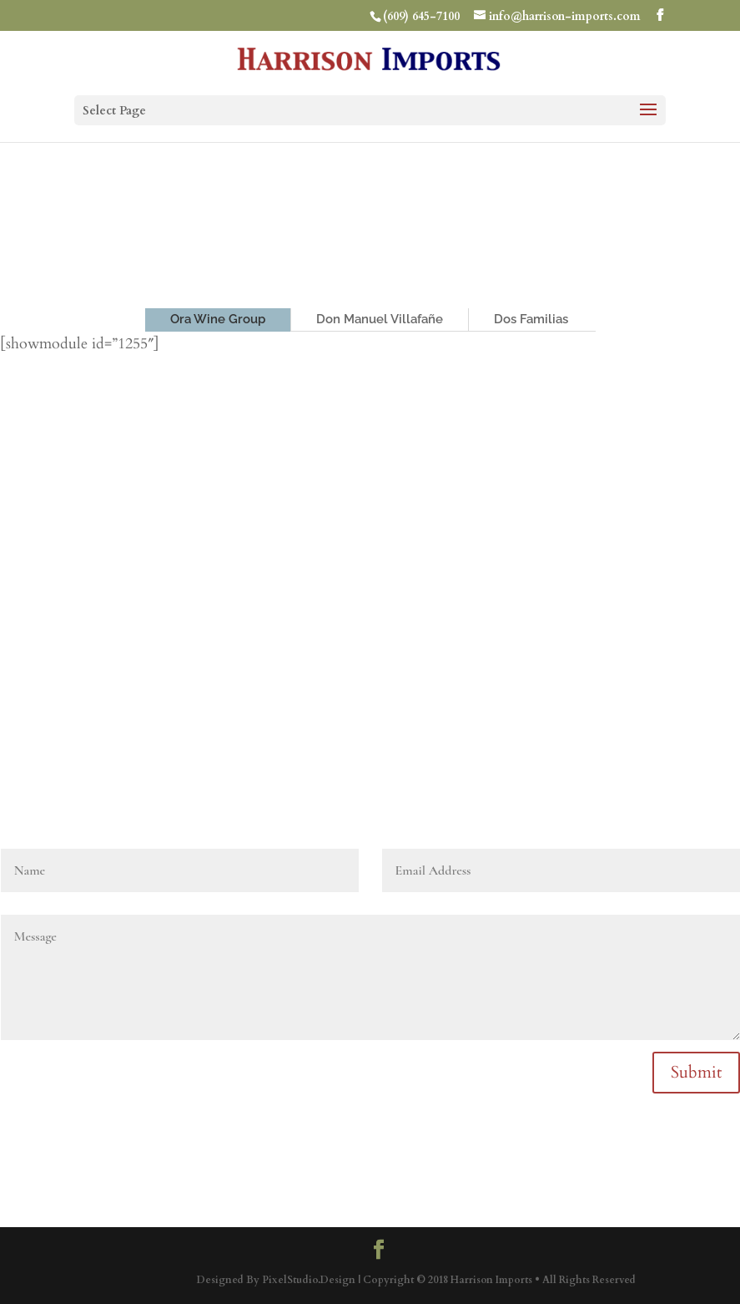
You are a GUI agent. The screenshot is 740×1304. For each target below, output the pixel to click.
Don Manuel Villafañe (379, 319)
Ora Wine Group (217, 319)
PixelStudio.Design (308, 1279)
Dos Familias (531, 319)
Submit (696, 1072)
